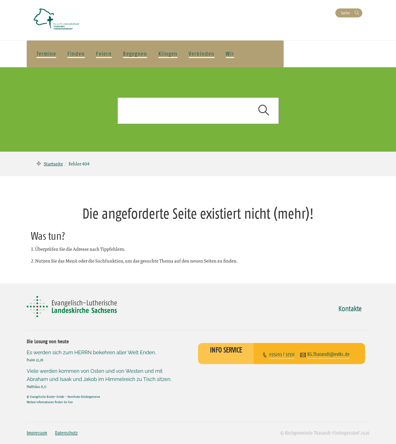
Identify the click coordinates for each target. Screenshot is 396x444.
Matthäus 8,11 (36, 386)
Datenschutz (66, 433)
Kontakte (350, 308)
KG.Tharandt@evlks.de (328, 354)
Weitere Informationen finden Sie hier (50, 402)
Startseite (53, 164)
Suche (345, 12)
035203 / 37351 (282, 354)
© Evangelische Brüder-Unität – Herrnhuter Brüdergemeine (63, 396)
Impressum (37, 433)
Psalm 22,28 (35, 359)
